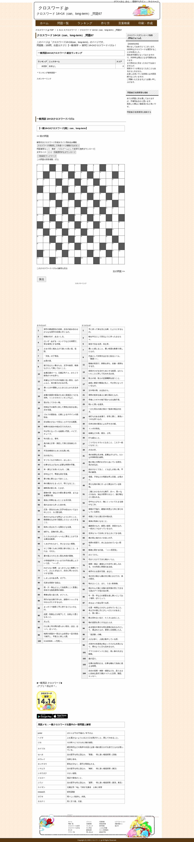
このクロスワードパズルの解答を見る (52, 268)
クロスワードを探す (74, 826)
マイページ (153, 1)
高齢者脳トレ (119, 823)
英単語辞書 (102, 823)
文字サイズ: (42, 152)
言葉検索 (124, 23)
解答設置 (89, 830)
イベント (89, 821)
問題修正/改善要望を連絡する (139, 112)
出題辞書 (102, 821)
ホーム (44, 23)
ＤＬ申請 (89, 828)
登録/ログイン (138, 1)
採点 (41, 279)
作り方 (105, 23)
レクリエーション (120, 821)
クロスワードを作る (74, 828)
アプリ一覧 (71, 832)
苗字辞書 (102, 826)
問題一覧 (63, 23)
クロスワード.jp (53, 8)
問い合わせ (89, 832)
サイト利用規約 (103, 830)
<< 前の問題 (43, 136)
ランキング (84, 23)
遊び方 (117, 826)
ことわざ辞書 (103, 828)
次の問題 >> (119, 271)
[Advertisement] (81, 98)
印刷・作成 (145, 23)
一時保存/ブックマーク (47, 156)
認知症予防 (102, 832)
